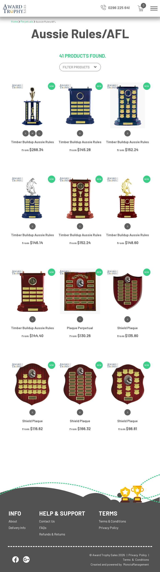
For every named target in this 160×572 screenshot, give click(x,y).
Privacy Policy (108, 528)
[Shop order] (80, 67)
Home (14, 21)
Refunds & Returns (52, 534)
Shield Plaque (127, 328)
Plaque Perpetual (80, 328)
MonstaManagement (136, 564)
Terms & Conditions (112, 521)
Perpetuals (27, 21)
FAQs (42, 528)
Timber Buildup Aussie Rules (32, 142)
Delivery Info (17, 528)
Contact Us (47, 521)
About (13, 521)
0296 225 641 (119, 7)
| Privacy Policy (137, 555)
